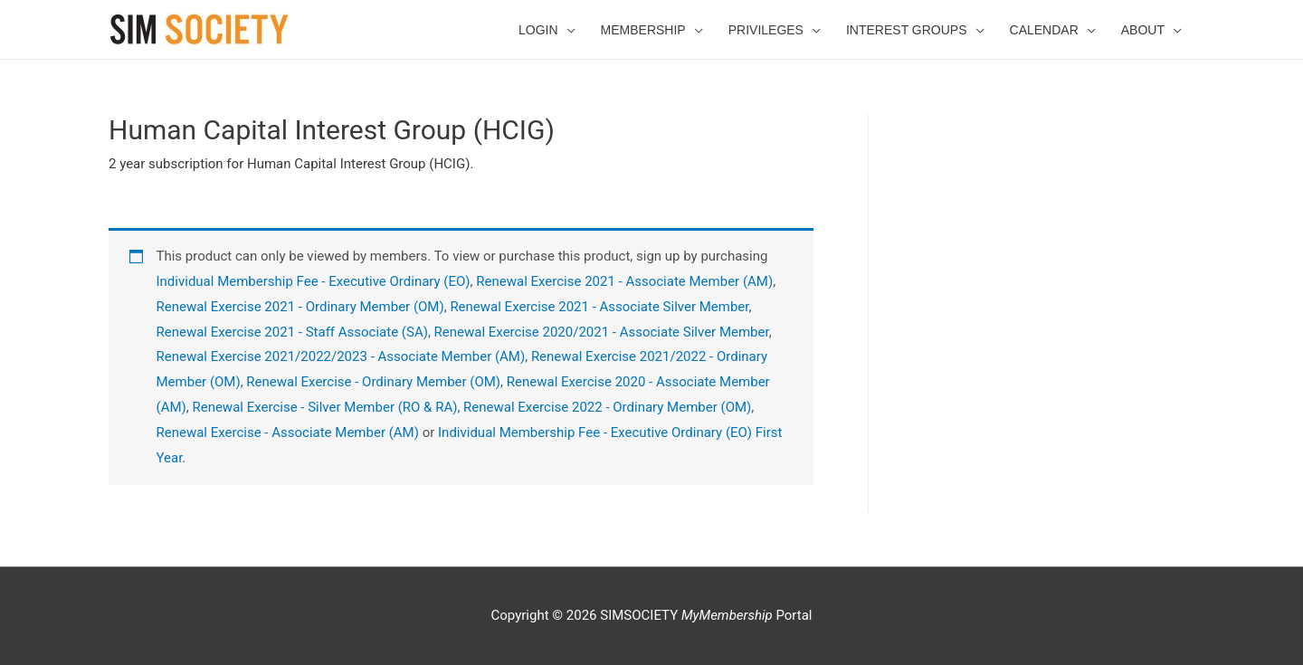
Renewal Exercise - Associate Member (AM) (288, 432)
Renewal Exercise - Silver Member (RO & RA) (324, 407)
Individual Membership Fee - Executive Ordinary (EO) (314, 281)
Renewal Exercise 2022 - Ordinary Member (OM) (607, 407)
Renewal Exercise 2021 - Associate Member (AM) (624, 281)
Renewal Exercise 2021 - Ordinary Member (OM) (300, 307)
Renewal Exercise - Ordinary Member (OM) (373, 382)
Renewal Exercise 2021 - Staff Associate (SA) (292, 332)
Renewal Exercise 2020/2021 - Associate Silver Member (601, 332)
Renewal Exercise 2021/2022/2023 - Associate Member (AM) (341, 356)
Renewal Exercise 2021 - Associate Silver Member (599, 307)
